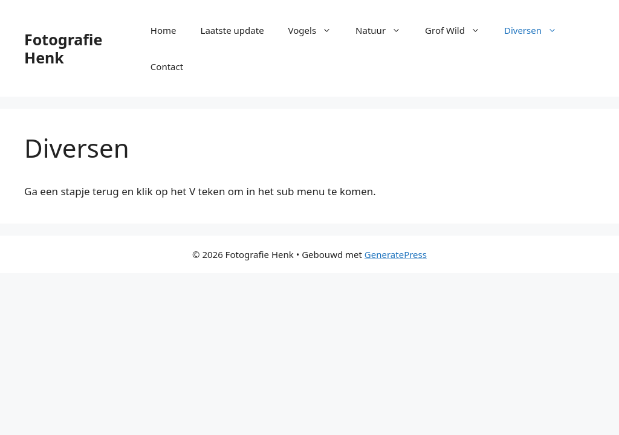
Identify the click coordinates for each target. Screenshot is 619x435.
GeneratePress (396, 254)
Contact (167, 66)
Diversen (536, 30)
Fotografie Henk (63, 48)
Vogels (316, 30)
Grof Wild (458, 30)
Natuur (384, 30)
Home (164, 30)
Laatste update (232, 30)
